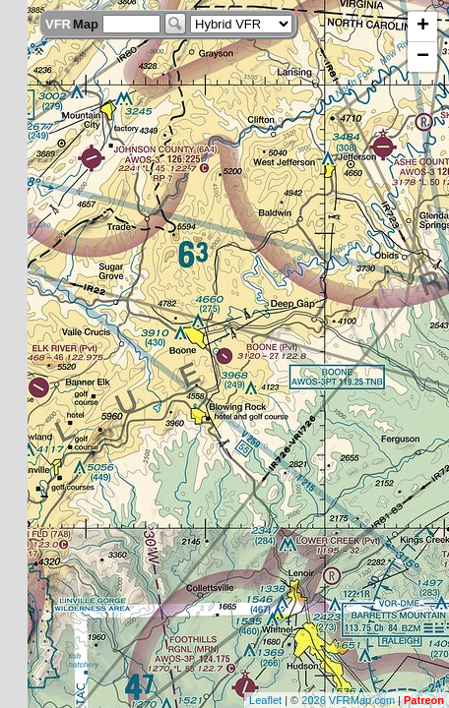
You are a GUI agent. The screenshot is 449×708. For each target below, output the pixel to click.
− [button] (423, 57)
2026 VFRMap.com (348, 700)
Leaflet (265, 700)
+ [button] (423, 26)
